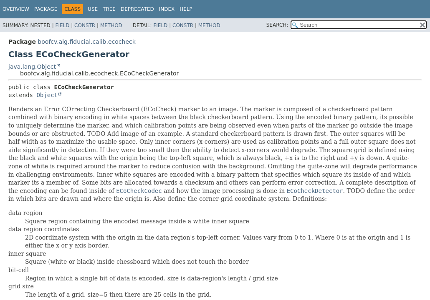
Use (93, 9)
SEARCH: (277, 25)
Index (167, 9)
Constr (84, 25)
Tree (109, 9)
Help (186, 9)
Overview (16, 9)
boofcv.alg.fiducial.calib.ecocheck (86, 41)
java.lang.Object (32, 66)
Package (45, 9)
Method (111, 25)
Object (47, 95)
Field (62, 25)
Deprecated (137, 9)
